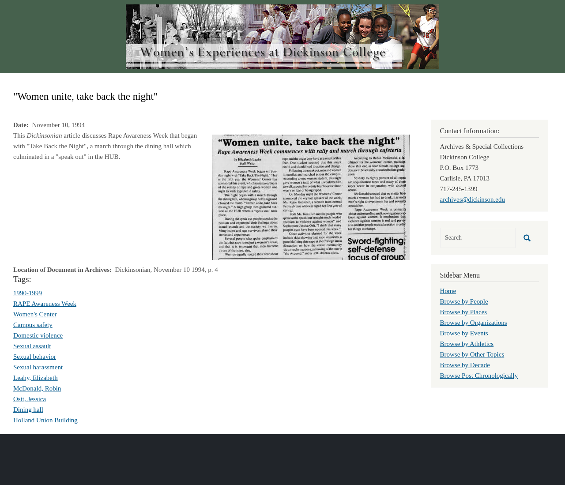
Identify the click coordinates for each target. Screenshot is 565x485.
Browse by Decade (465, 364)
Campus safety (33, 324)
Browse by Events (464, 333)
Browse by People (464, 301)
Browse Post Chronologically (479, 375)
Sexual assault (32, 346)
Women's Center (35, 314)
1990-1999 (27, 293)
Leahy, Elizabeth (35, 377)
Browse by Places (463, 312)
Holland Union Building (45, 420)
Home (448, 290)
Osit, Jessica (29, 398)
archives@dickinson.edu (472, 199)
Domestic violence (38, 335)
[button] (311, 196)
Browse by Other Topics (472, 354)
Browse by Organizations (473, 322)
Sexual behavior (34, 356)
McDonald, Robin (37, 388)
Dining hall (28, 409)
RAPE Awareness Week (44, 303)
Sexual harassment (38, 367)
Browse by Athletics (467, 343)
